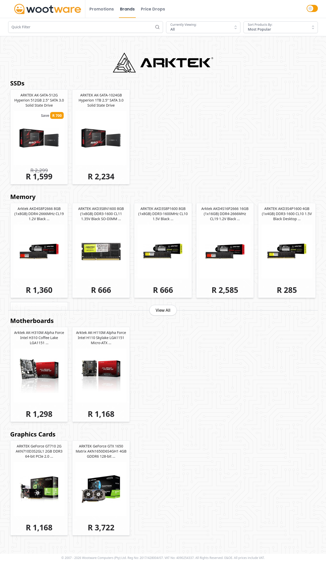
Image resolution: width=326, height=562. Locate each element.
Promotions (101, 9)
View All (163, 310)
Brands (127, 9)
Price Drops (153, 9)
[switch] (312, 8)
